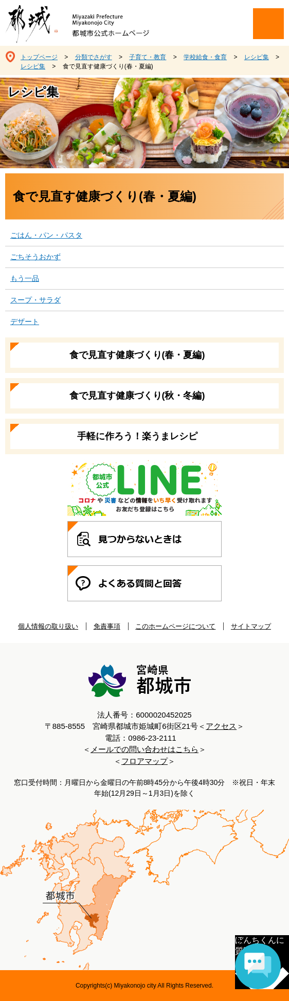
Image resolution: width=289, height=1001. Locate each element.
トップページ (39, 57)
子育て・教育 (147, 57)
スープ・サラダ (35, 300)
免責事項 (107, 626)
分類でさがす (93, 57)
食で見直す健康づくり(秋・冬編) (137, 395)
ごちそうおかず (35, 257)
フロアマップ (144, 761)
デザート (24, 321)
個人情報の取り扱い (48, 626)
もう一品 (24, 278)
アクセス (221, 726)
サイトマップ (251, 626)
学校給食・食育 (205, 57)
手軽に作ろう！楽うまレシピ (137, 436)
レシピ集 (256, 57)
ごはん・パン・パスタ (46, 235)
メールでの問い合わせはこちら (144, 749)
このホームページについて (175, 626)
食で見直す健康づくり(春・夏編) (137, 355)
